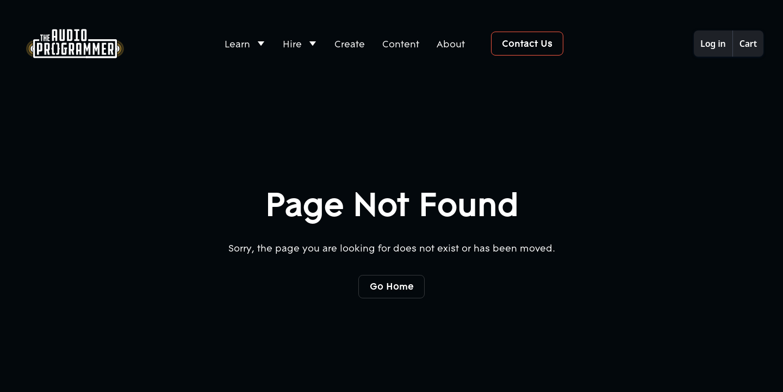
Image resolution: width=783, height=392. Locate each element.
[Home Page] (75, 43)
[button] (245, 44)
